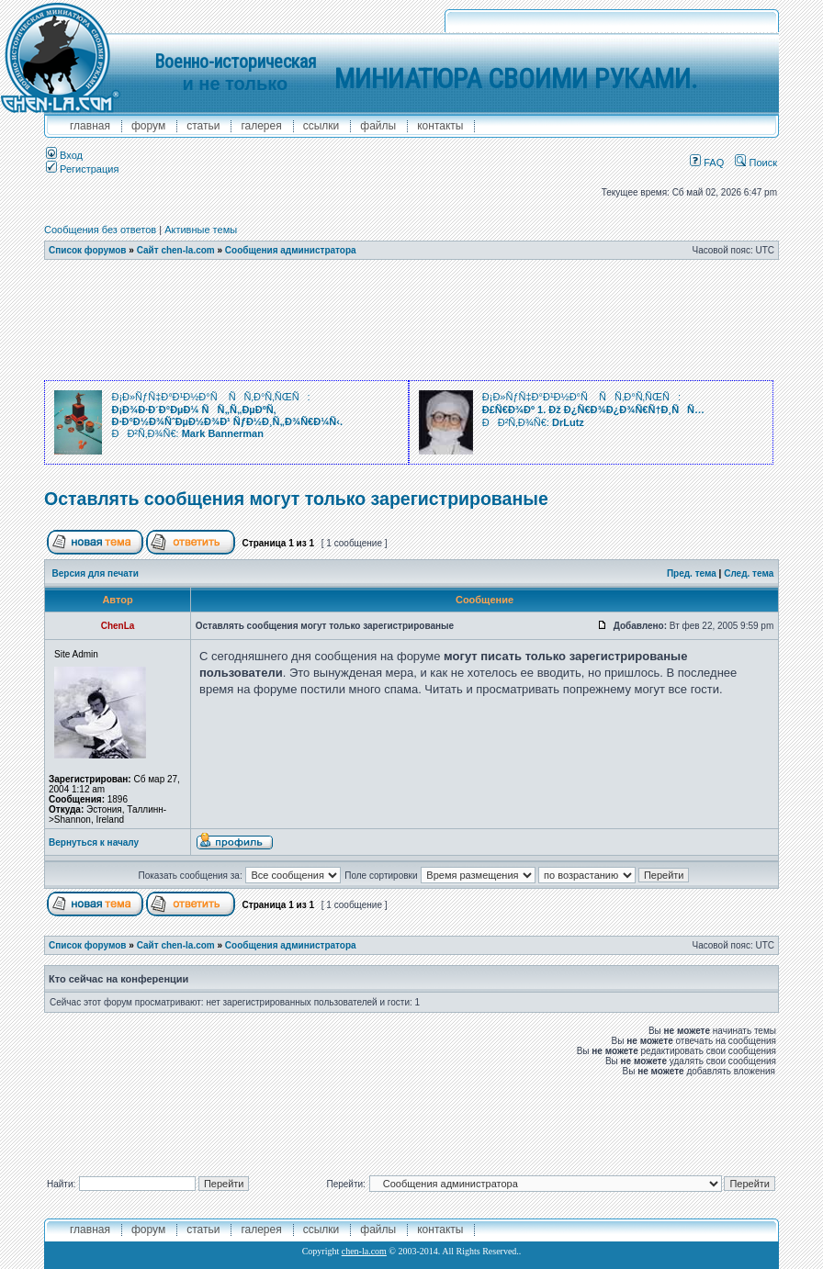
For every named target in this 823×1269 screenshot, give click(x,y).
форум (148, 125)
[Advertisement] (411, 320)
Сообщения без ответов (100, 229)
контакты (440, 125)
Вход (64, 155)
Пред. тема (691, 573)
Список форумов (88, 250)
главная (90, 125)
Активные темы (200, 229)
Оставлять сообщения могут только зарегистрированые (296, 499)
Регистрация (82, 168)
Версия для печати (95, 573)
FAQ (707, 162)
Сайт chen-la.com (176, 250)
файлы (378, 125)
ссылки (321, 125)
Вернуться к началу (94, 842)
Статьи (203, 125)
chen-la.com (364, 1251)
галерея (261, 125)
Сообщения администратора (290, 250)
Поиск (756, 162)
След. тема (748, 573)
